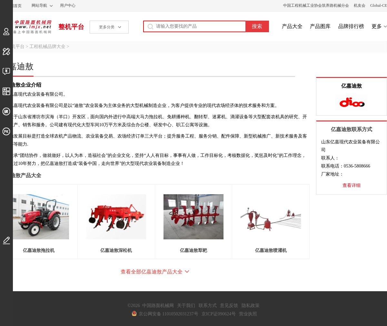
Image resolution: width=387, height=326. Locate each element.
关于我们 (186, 305)
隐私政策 (251, 305)
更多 (377, 26)
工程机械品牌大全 (47, 46)
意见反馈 (229, 305)
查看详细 (351, 185)
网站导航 (39, 5)
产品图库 (320, 26)
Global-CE (378, 5)
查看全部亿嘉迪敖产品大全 (152, 271)
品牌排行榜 (351, 26)
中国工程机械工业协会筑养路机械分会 (316, 5)
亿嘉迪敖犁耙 (193, 250)
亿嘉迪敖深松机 (116, 250)
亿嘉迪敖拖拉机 (39, 250)
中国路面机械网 (25, 27)
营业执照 (248, 314)
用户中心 (67, 5)
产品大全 (292, 26)
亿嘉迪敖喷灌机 (271, 250)
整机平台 (71, 26)
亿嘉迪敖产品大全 (20, 175)
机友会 (359, 5)
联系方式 (208, 305)
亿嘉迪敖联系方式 (351, 129)
